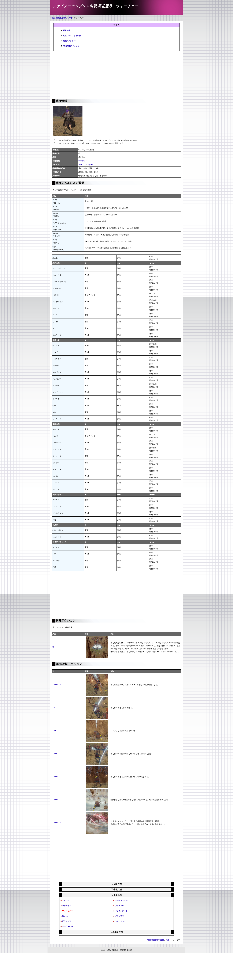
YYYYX (55, 777)
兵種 (70, 18)
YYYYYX (56, 800)
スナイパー (66, 916)
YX (53, 708)
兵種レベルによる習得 (72, 36)
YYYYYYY (56, 685)
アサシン (65, 900)
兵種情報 (66, 30)
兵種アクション (69, 41)
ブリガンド (82, 161)
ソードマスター (121, 900)
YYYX (54, 754)
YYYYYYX (56, 823)
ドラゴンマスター (85, 165)
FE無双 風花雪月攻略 (58, 18)
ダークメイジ (67, 926)
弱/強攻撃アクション (71, 46)
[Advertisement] (116, 75)
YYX (54, 731)
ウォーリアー (67, 911)
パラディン (66, 906)
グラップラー (120, 916)
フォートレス (120, 906)
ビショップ (66, 921)
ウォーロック (120, 921)
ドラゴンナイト (121, 911)
